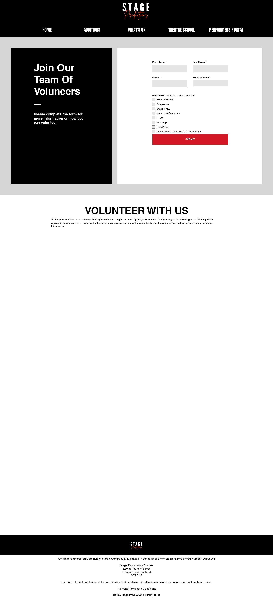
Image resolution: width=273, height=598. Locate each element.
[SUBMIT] (190, 139)
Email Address (201, 77)
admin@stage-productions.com (142, 582)
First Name (158, 62)
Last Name (199, 62)
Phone (156, 77)
